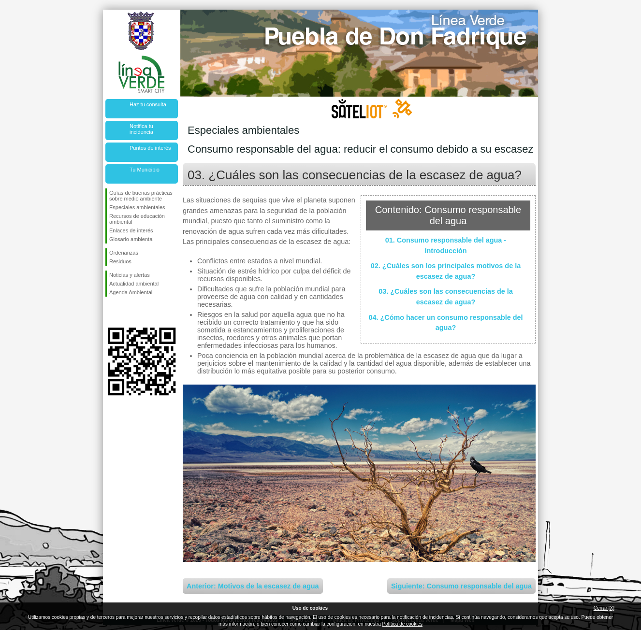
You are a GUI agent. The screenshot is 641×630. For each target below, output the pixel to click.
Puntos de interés (150, 148)
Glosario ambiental (131, 239)
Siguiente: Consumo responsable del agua (461, 586)
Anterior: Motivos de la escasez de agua (253, 586)
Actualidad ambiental (134, 283)
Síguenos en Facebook (111, 312)
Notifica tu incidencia (141, 129)
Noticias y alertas (129, 275)
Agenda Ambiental (130, 292)
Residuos (120, 261)
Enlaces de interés (131, 230)
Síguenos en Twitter (127, 312)
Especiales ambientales (137, 207)
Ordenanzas (123, 253)
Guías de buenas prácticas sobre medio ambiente (141, 195)
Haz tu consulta (148, 104)
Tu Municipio (145, 169)
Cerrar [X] (604, 608)
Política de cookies (402, 624)
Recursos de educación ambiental (137, 219)
